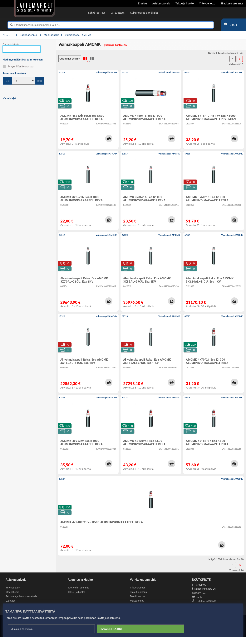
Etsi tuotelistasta (11, 44)
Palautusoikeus (138, 592)
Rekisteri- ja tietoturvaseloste (21, 596)
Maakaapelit (49, 35)
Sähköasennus (27, 35)
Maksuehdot (137, 600)
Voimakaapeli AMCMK (76, 35)
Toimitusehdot (137, 596)
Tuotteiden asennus (78, 587)
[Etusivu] (34, 7)
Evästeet (10, 600)
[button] (108, 138)
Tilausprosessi (138, 587)
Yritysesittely (13, 587)
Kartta (197, 597)
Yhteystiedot (12, 592)
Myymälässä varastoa (18, 66)
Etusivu (6, 35)
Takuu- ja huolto (76, 592)
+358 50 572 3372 (204, 601)
